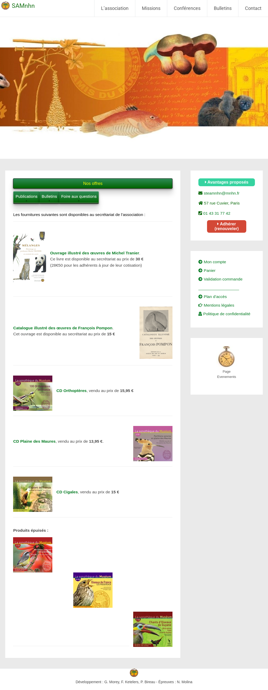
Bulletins (223, 8)
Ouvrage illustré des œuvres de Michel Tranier (94, 253)
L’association (115, 8)
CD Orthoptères (71, 390)
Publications (26, 196)
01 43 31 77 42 (216, 213)
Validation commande (220, 279)
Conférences (187, 8)
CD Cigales (67, 492)
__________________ (218, 288)
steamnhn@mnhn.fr (221, 193)
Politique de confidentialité (224, 314)
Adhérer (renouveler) (227, 226)
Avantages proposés (227, 182)
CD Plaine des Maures (34, 441)
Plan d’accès (212, 296)
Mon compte (212, 262)
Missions (151, 8)
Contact (253, 8)
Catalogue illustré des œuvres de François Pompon (62, 328)
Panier (206, 270)
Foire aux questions (79, 196)
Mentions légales (216, 305)
